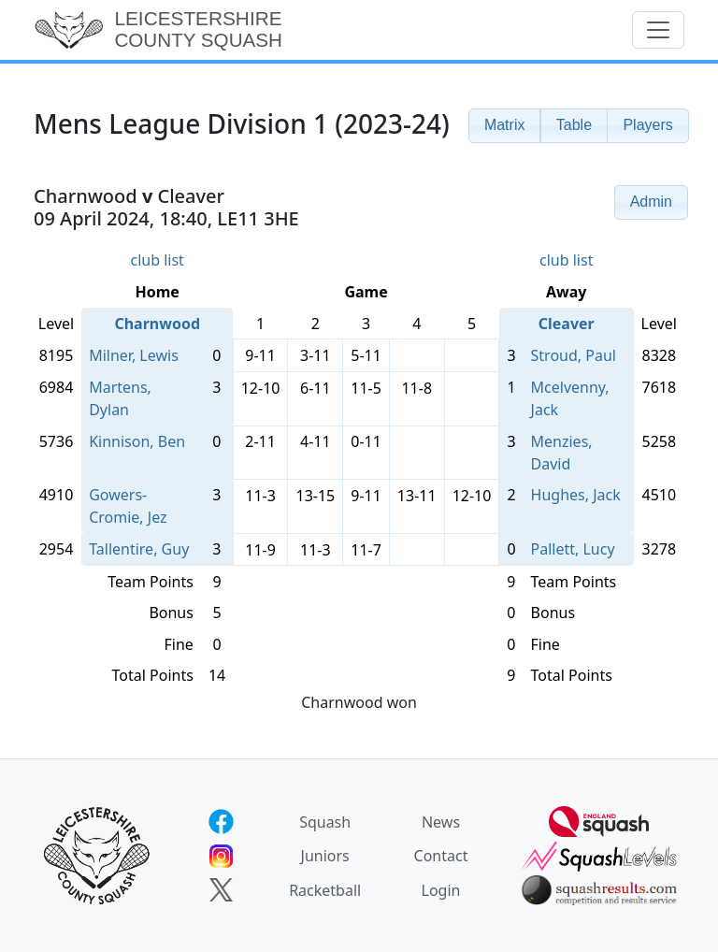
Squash (325, 822)
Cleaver (566, 323)
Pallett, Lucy (573, 549)
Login (441, 890)
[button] (504, 125)
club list (156, 260)
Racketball (325, 890)
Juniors (325, 855)
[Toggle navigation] (658, 30)
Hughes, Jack (576, 494)
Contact (441, 855)
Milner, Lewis (134, 355)
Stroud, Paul (573, 355)
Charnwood (157, 323)
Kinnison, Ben (137, 441)
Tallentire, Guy (139, 549)
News (441, 822)
